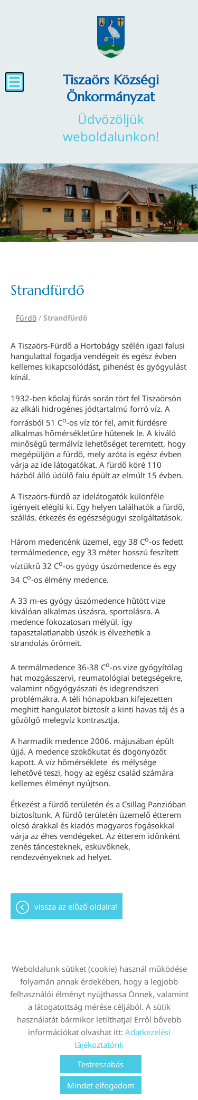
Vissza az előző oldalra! (75, 906)
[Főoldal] (111, 37)
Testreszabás (101, 1064)
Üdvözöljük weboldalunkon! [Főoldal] (111, 108)
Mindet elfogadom (101, 1085)
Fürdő (26, 318)
